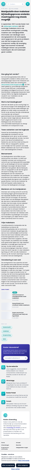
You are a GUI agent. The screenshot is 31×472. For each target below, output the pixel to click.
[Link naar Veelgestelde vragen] (23, 448)
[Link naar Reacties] (23, 445)
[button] (22, 4)
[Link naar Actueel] (23, 442)
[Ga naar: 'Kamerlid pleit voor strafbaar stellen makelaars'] (15, 306)
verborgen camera (11, 26)
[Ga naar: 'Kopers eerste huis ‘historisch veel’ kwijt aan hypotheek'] (15, 315)
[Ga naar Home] (3, 4)
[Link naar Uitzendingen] (8, 445)
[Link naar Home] (8, 442)
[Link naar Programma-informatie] (8, 448)
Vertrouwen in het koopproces (11, 84)
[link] (6, 327)
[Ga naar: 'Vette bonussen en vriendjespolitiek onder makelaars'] (15, 296)
